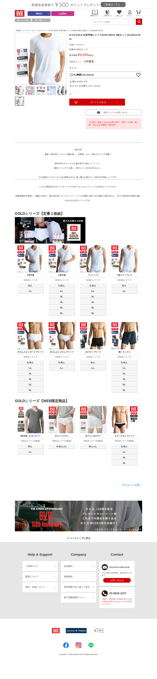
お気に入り (119, 16)
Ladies (63, 13)
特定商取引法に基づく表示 (77, 587)
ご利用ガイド (107, 16)
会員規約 (68, 566)
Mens (39, 13)
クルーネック (42, 30)
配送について (31, 576)
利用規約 (68, 576)
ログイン (130, 16)
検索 (139, 22)
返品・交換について (41, 20)
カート (138, 16)
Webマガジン (95, 16)
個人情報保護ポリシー (74, 597)
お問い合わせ (117, 580)
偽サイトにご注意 (22, 20)
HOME (18, 30)
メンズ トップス (29, 30)
